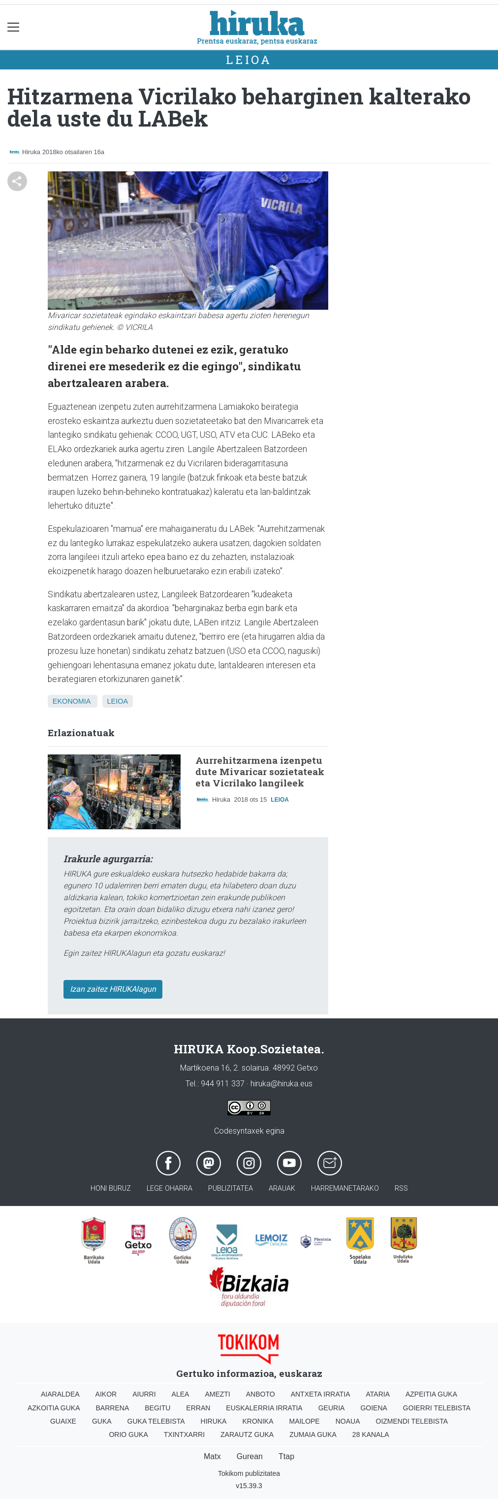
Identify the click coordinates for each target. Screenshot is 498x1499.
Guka (102, 1421)
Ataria (378, 1394)
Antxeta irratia (320, 1394)
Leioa (249, 59)
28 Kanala (370, 1434)
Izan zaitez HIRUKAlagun (113, 989)
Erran (198, 1408)
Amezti (217, 1394)
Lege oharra (169, 1188)
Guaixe (63, 1421)
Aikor (106, 1394)
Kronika (257, 1421)
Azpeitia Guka (431, 1394)
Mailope (304, 1421)
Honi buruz (111, 1188)
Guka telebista (156, 1421)
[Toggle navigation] (13, 27)
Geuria (331, 1408)
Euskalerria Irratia (264, 1408)
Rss (401, 1188)
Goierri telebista (436, 1408)
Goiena (373, 1408)
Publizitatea (230, 1188)
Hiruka (214, 1421)
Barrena (112, 1408)
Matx (212, 1456)
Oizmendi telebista (412, 1421)
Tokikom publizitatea (249, 1473)
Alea (180, 1394)
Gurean (250, 1456)
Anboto (260, 1394)
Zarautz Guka (247, 1434)
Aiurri (144, 1394)
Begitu (157, 1408)
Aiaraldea (60, 1394)
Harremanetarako (345, 1188)
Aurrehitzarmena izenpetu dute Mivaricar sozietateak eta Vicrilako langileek (259, 771)
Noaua (348, 1421)
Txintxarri (184, 1434)
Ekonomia (72, 701)
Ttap (286, 1456)
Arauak (282, 1188)
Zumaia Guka (313, 1434)
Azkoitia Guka (54, 1408)
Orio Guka (128, 1434)
